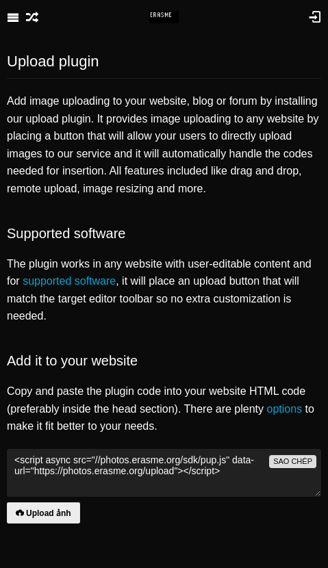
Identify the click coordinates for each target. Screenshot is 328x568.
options (284, 409)
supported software (69, 281)
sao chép (292, 461)
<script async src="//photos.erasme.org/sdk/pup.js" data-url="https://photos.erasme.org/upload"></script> (164, 473)
